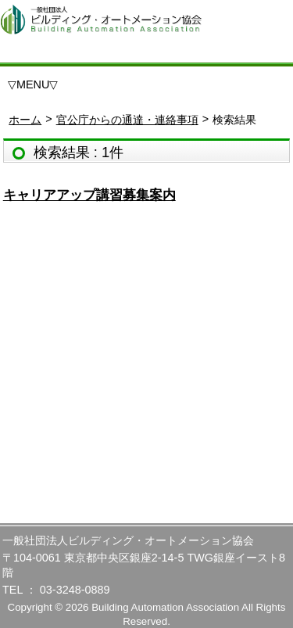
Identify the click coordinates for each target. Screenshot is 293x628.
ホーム (25, 119)
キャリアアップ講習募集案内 (89, 195)
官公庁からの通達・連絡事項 (127, 119)
